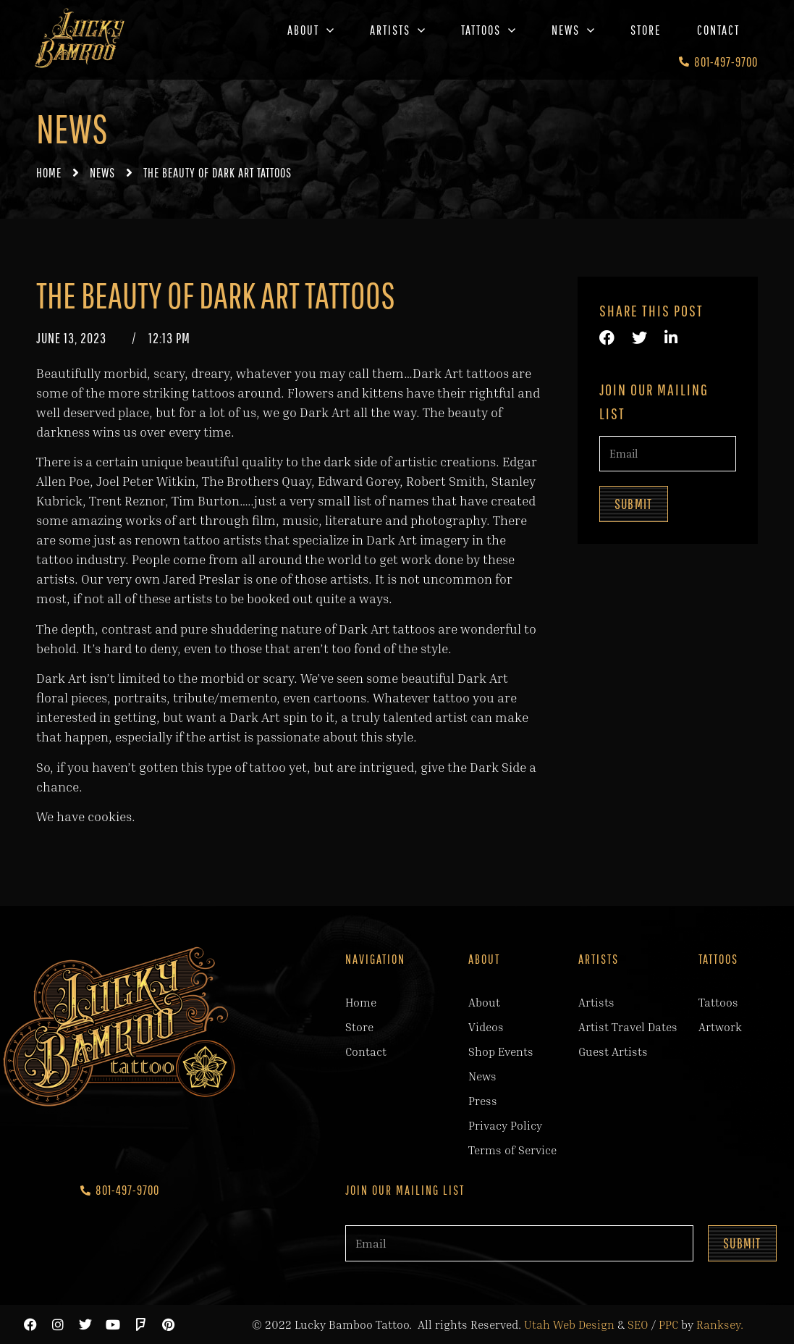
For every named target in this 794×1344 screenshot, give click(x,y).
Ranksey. (719, 1324)
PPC (668, 1324)
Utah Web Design (569, 1324)
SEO (638, 1324)
